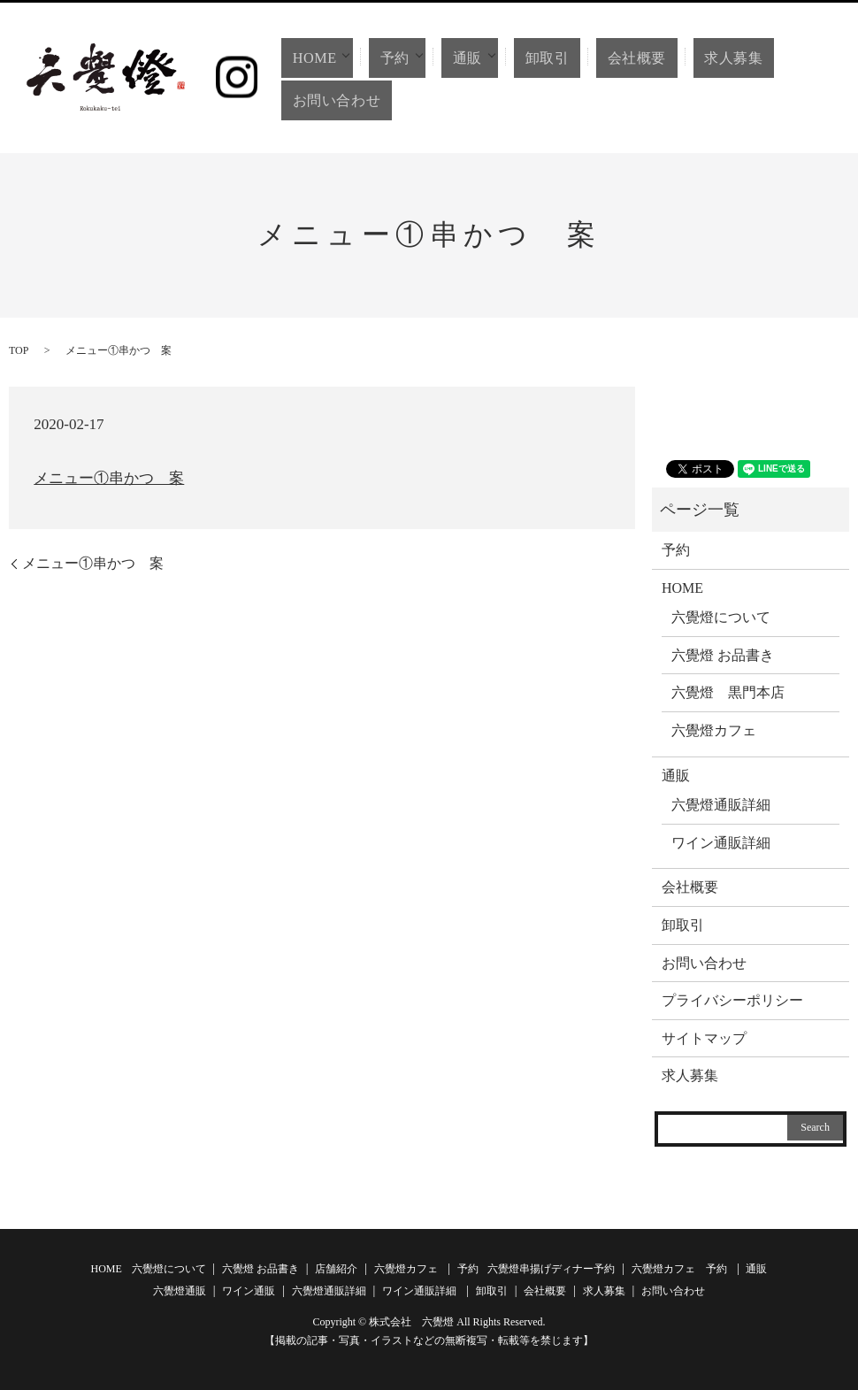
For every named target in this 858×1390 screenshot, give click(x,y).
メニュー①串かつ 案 (109, 478)
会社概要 (622, 58)
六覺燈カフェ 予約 (679, 1269)
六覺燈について (720, 617)
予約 (390, 58)
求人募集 (708, 58)
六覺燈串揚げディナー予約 (551, 1269)
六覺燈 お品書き (722, 655)
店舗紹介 (336, 1269)
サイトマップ (704, 1038)
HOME (307, 58)
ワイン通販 (248, 1291)
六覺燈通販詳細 (720, 804)
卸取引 (546, 58)
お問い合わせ (333, 100)
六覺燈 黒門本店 (728, 692)
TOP (18, 350)
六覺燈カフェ (713, 730)
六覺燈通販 (179, 1291)
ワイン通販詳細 (720, 842)
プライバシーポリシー (732, 1000)
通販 (464, 58)
